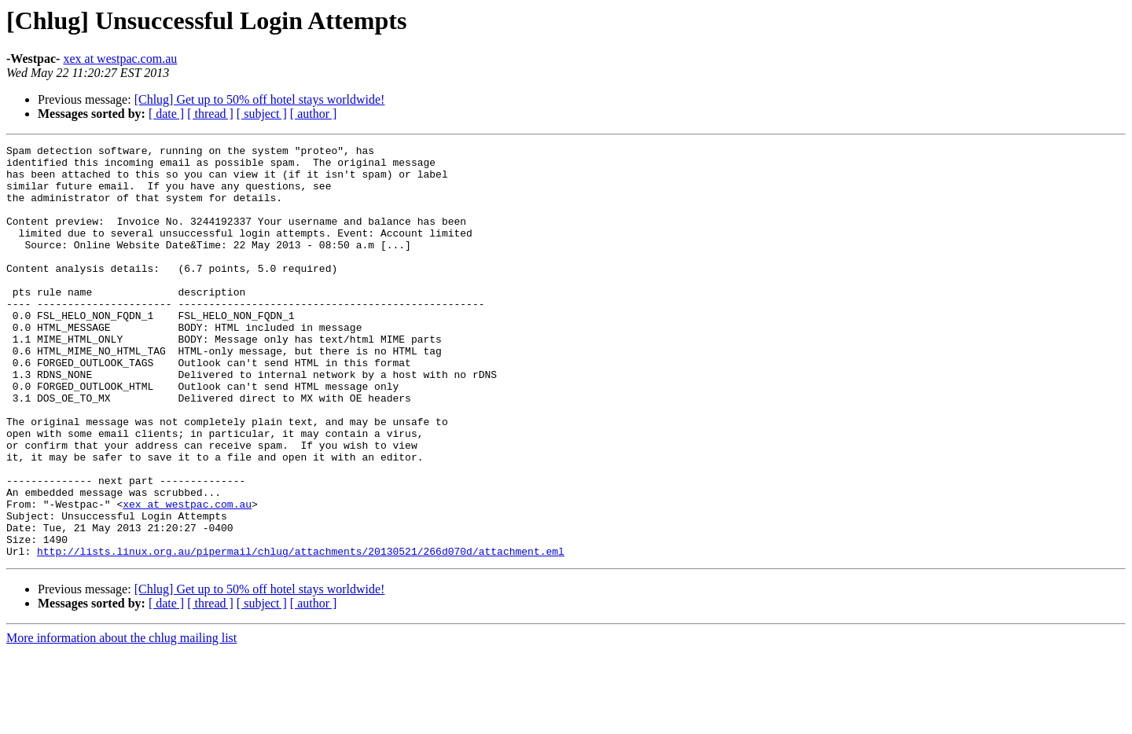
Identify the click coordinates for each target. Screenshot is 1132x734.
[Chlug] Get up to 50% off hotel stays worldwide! (259, 99)
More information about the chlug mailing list (121, 720)
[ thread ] (210, 113)
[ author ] (313, 113)
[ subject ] (262, 113)
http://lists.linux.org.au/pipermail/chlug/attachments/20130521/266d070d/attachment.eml (300, 633)
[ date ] (166, 113)
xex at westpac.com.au (120, 58)
